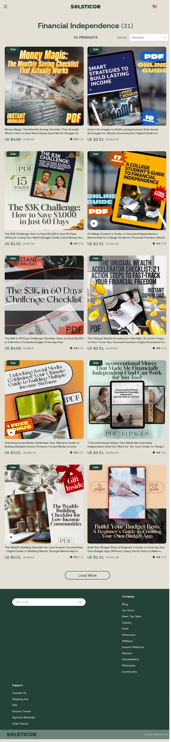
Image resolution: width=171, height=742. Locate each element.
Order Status (20, 726)
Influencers (128, 636)
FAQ (14, 707)
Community (129, 674)
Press (125, 630)
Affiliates (127, 643)
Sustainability (130, 661)
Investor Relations (133, 649)
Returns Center (21, 714)
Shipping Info (20, 701)
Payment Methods (23, 720)
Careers (126, 624)
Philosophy (128, 667)
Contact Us (19, 695)
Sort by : (122, 39)
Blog (125, 605)
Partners (127, 655)
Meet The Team (131, 618)
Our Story (128, 612)
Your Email (22, 603)
